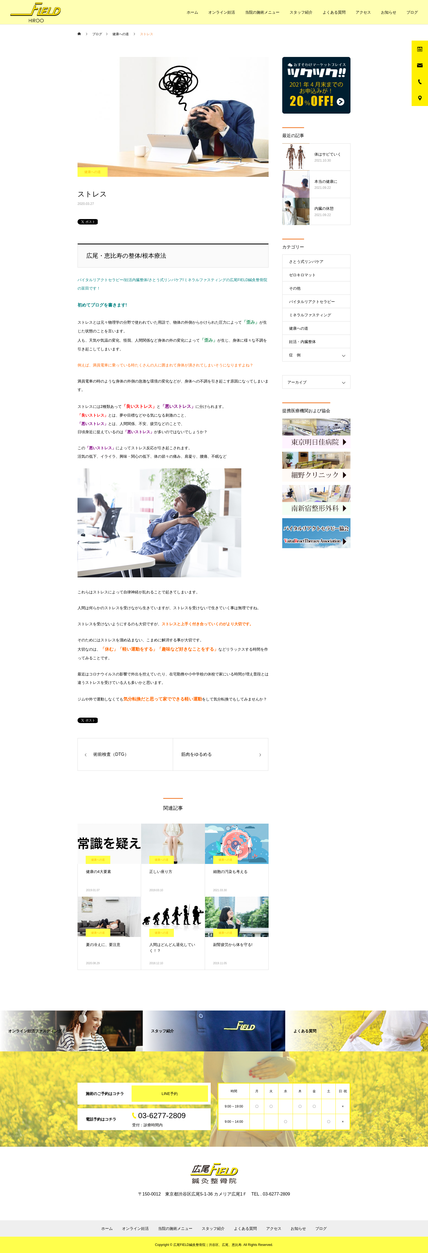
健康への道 (92, 172)
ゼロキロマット (302, 275)
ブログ (412, 12)
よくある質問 (334, 12)
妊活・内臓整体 (302, 341)
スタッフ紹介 (301, 12)
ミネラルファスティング (310, 315)
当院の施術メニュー (262, 12)
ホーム (192, 12)
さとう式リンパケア (306, 261)
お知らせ (388, 12)
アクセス (363, 12)
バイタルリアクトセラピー (312, 301)
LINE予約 (170, 1093)
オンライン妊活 (221, 12)
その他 (295, 288)
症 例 (295, 355)
